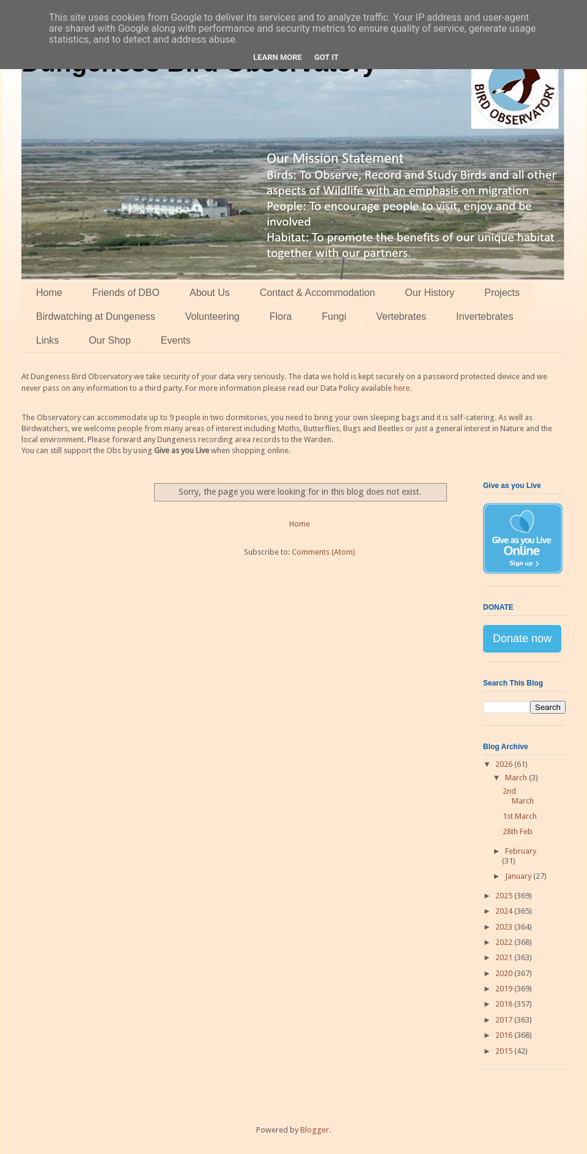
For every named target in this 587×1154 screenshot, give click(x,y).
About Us (210, 292)
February (520, 851)
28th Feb (518, 831)
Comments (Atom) (323, 552)
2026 (504, 764)
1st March (520, 816)
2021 (504, 957)
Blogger (314, 1129)
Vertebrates (401, 316)
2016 (504, 1035)
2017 (504, 1019)
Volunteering (212, 316)
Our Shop (109, 340)
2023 (504, 926)
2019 (504, 988)
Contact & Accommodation (317, 292)
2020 (504, 973)
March (517, 777)
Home (49, 292)
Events (176, 340)
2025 (504, 895)
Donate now (522, 638)
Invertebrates (484, 316)
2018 (504, 1003)
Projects (502, 292)
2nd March (518, 795)
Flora (281, 316)
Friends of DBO (126, 292)
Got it (326, 57)
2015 (504, 1051)
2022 (504, 942)
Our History (429, 292)
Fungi (334, 316)
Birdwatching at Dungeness (95, 316)
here (402, 388)
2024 (504, 910)
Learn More (277, 57)
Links (47, 340)
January (519, 876)
